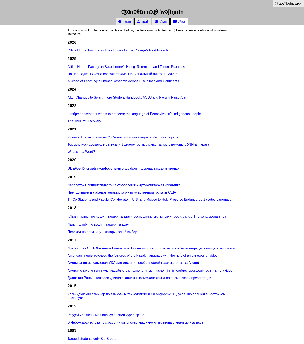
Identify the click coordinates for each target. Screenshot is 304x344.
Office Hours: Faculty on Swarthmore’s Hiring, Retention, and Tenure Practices (126, 67)
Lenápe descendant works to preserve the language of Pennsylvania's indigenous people (134, 114)
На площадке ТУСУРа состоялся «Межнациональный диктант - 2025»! (123, 74)
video (213, 255)
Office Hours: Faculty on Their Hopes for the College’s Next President (119, 50)
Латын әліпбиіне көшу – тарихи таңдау (98, 224)
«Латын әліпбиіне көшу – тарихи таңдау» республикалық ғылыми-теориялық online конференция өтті (148, 216)
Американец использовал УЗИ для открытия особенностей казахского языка (128, 262)
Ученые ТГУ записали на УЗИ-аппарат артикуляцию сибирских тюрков (123, 137)
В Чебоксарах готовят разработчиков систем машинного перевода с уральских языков (135, 322)
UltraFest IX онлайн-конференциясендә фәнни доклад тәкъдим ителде (123, 168)
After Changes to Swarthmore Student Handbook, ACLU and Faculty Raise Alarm (128, 97)
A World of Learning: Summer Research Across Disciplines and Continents (123, 81)
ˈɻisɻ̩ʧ (143, 21)
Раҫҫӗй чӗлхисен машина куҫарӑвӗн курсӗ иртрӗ (106, 315)
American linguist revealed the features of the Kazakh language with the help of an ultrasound (138, 255)
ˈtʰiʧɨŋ (161, 21)
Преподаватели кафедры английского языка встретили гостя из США (122, 192)
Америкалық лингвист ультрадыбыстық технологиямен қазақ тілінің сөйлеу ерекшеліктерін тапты (145, 270)
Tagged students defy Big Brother (93, 338)
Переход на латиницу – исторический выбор (102, 232)
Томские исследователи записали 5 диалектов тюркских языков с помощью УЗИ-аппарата (138, 144)
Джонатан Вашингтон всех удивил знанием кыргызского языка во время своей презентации (139, 278)
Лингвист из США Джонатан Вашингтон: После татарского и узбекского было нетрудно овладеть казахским (151, 248)
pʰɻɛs (179, 21)
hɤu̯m (124, 21)
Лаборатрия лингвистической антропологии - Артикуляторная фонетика (124, 185)
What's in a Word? (81, 151)
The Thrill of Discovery (84, 121)
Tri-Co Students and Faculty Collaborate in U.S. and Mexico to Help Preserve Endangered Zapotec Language (150, 199)
